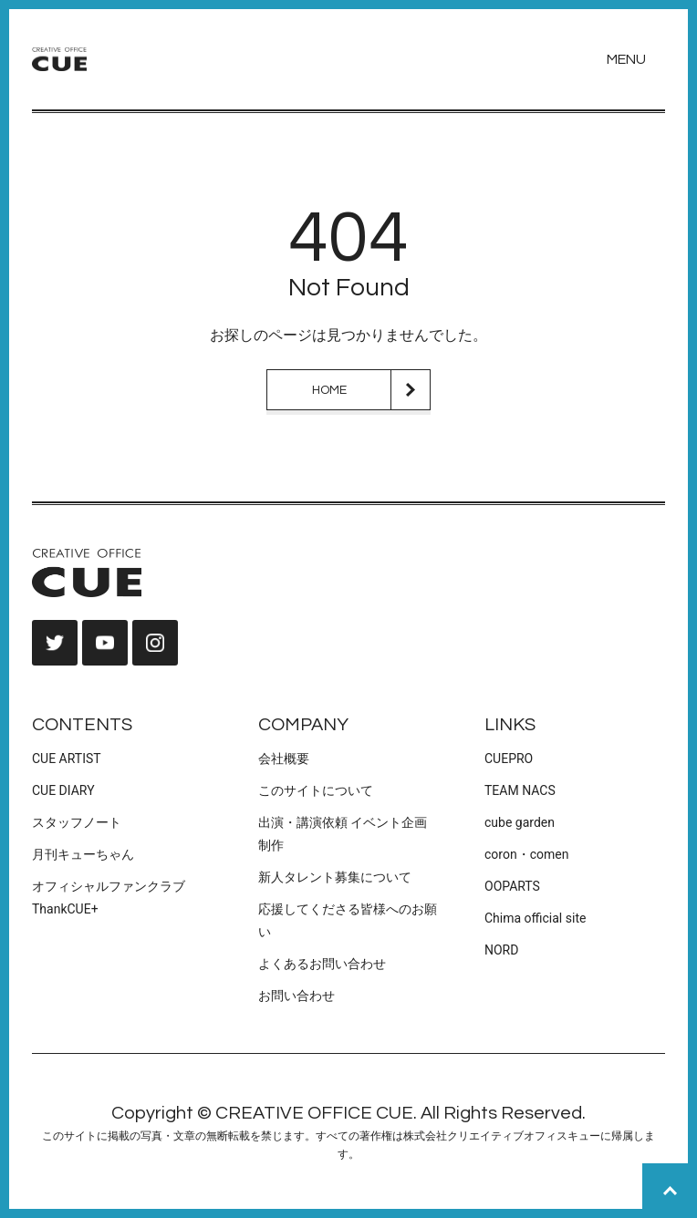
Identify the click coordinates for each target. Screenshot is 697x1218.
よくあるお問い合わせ (322, 963)
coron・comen (526, 854)
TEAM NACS (520, 790)
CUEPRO (508, 758)
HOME (329, 390)
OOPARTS (512, 886)
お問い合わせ (296, 995)
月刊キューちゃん (83, 854)
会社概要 (283, 758)
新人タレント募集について (334, 877)
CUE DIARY (63, 790)
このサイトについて (315, 790)
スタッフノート (76, 822)
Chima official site (535, 918)
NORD (501, 950)
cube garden (519, 822)
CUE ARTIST (66, 758)
